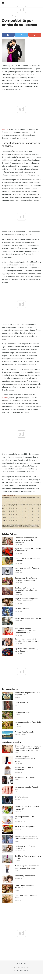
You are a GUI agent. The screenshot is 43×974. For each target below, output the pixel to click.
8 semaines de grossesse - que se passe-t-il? (27, 694)
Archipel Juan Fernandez (25, 732)
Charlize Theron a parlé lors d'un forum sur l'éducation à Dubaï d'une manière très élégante (28, 748)
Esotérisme (5, 16)
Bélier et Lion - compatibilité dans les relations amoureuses (27, 640)
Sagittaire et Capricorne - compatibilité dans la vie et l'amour (26, 590)
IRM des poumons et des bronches (25, 818)
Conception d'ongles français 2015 (27, 788)
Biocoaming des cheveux (25, 876)
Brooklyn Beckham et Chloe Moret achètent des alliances (26, 837)
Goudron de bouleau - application (24, 768)
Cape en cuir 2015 (22, 702)
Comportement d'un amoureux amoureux (27, 559)
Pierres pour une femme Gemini (28, 618)
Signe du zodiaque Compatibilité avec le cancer (28, 549)
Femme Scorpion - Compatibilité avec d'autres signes (26, 759)
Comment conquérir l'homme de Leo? (27, 569)
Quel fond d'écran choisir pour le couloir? (28, 857)
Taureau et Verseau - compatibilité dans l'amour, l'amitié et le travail (26, 630)
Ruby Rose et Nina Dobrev (25, 777)
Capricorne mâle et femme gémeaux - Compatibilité (26, 579)
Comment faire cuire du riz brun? (26, 896)
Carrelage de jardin (22, 712)
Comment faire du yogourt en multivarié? (27, 808)
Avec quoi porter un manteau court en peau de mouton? (27, 867)
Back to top (21, 964)
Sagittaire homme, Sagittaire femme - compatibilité (26, 599)
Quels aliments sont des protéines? (24, 886)
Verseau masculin (22, 608)
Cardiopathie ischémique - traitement (26, 847)
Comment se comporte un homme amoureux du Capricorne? (26, 540)
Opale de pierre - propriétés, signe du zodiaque (26, 650)
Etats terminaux (21, 797)
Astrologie (14, 16)
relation (5, 129)
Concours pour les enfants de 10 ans (28, 723)
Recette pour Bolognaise (25, 826)
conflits (5, 397)
